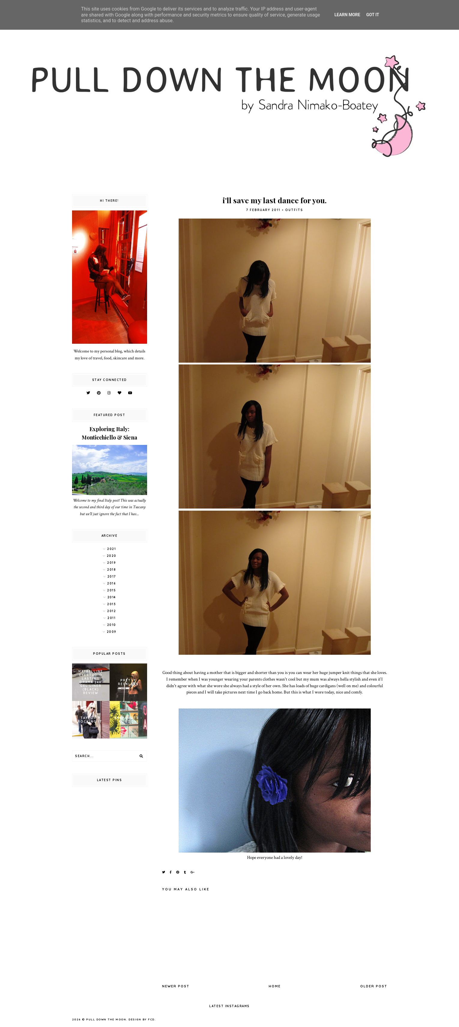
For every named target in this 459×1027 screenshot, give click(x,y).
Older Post (373, 986)
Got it (372, 14)
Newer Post (175, 986)
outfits (294, 210)
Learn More (347, 14)
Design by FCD (141, 1019)
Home (275, 986)
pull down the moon (106, 1019)
